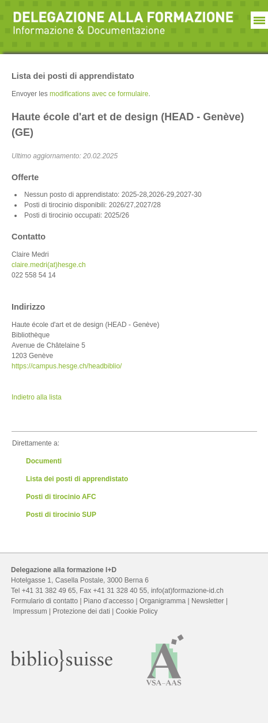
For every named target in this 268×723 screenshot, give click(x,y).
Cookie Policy (137, 611)
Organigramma (162, 601)
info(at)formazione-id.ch (187, 591)
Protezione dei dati (81, 611)
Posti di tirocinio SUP (61, 515)
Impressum (30, 611)
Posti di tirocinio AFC (61, 497)
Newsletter (207, 601)
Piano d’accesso (109, 601)
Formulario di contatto (44, 601)
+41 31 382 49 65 (49, 591)
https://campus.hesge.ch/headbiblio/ (67, 366)
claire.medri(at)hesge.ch (49, 265)
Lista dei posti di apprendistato (77, 479)
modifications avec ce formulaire (99, 94)
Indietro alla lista (37, 397)
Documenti (44, 461)
